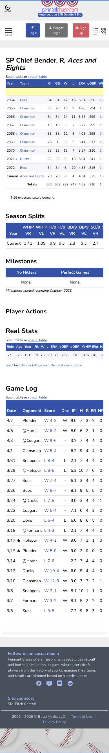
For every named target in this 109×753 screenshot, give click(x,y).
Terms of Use (81, 716)
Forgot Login (56, 30)
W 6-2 (50, 430)
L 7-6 (49, 561)
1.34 (103, 167)
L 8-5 (49, 470)
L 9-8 (49, 611)
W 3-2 (50, 600)
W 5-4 (50, 450)
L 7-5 (49, 500)
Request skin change (66, 365)
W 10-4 (51, 570)
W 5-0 (50, 550)
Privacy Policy (54, 722)
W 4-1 (50, 540)
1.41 (103, 176)
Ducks (25, 159)
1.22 (103, 108)
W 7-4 (50, 480)
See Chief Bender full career (26, 365)
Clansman (27, 108)
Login (32, 30)
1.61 (103, 100)
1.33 (103, 142)
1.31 (103, 150)
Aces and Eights (32, 176)
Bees (23, 100)
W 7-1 (50, 590)
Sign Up (80, 30)
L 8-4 (49, 460)
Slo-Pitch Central (22, 704)
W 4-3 (50, 420)
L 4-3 (49, 530)
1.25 (103, 116)
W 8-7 (50, 490)
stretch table (37, 76)
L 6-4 (49, 520)
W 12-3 (51, 581)
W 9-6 (50, 440)
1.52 (103, 159)
